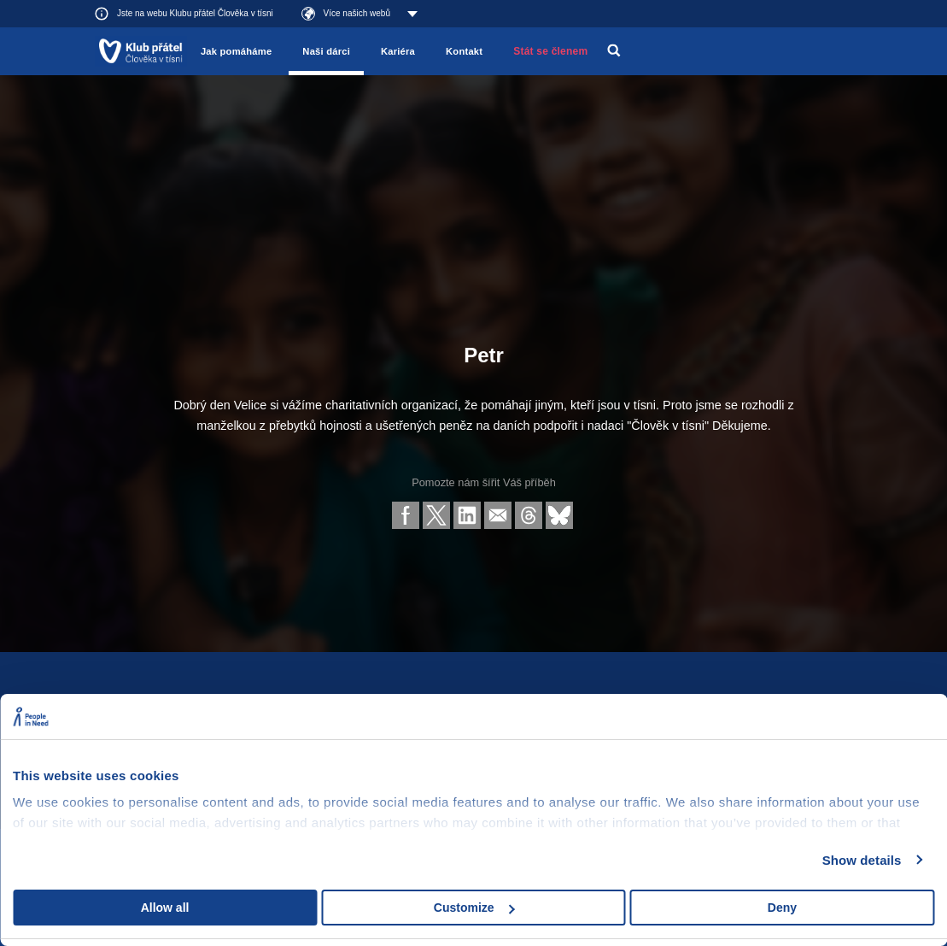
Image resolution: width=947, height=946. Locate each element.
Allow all (165, 907)
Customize (474, 907)
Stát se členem (550, 51)
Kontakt (464, 51)
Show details (862, 860)
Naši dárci (326, 51)
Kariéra (398, 51)
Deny (782, 907)
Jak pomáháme (236, 51)
